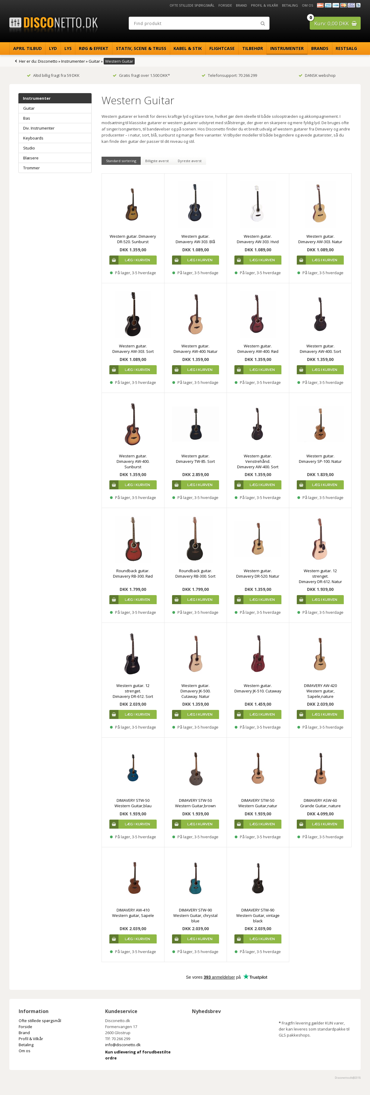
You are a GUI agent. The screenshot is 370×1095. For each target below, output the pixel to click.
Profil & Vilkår (264, 5)
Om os (307, 5)
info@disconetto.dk (123, 1044)
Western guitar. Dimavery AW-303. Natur (320, 239)
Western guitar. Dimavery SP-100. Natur (320, 458)
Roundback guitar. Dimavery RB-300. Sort (195, 573)
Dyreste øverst (190, 160)
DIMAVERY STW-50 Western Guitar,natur (257, 803)
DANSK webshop (317, 75)
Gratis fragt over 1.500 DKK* (141, 75)
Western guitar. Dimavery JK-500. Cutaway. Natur (195, 691)
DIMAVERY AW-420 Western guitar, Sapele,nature (320, 691)
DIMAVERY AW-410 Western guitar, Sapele (133, 912)
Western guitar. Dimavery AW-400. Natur (196, 348)
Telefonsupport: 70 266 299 (229, 75)
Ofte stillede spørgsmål (192, 5)
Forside (225, 5)
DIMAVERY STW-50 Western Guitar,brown (195, 803)
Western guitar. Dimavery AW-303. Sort (133, 348)
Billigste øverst (157, 160)
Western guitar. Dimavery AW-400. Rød (257, 348)
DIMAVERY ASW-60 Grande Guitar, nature (320, 803)
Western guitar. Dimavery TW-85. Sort (195, 458)
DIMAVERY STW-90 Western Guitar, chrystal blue (195, 915)
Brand (241, 5)
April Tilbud (27, 48)
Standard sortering (121, 160)
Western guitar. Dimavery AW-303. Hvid (258, 239)
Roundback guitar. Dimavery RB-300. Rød (133, 573)
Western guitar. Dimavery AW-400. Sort (320, 348)
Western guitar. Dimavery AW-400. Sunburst (133, 461)
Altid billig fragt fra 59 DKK (53, 75)
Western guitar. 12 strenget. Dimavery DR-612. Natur (320, 576)
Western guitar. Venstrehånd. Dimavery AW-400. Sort (257, 461)
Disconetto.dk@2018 (348, 1078)
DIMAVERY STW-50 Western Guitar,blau (133, 803)
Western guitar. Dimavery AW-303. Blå (195, 239)
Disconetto (48, 61)
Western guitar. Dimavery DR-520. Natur (257, 573)
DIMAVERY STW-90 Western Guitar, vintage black (258, 915)
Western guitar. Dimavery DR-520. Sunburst (133, 239)
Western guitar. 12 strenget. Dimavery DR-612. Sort (133, 691)
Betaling (290, 5)
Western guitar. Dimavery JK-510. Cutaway (257, 688)
